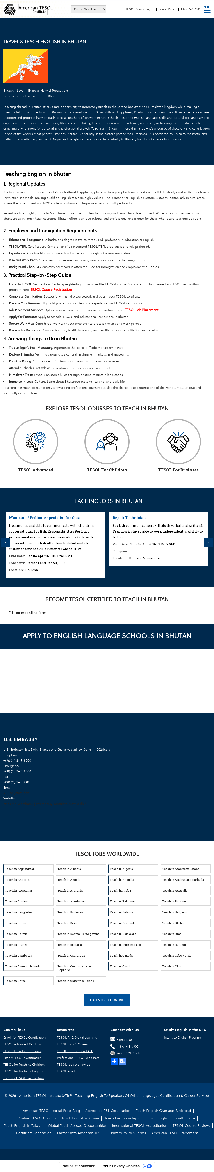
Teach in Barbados (70, 912)
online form (37, 612)
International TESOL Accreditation (139, 1125)
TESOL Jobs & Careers (73, 1044)
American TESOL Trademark (174, 1133)
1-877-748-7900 (190, 9)
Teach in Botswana (123, 934)
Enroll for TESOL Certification (24, 1037)
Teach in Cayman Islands (22, 966)
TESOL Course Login (139, 9)
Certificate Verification (34, 1133)
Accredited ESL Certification (107, 1110)
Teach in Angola (68, 880)
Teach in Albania (69, 869)
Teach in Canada (121, 955)
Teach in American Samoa (180, 869)
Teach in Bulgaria (69, 945)
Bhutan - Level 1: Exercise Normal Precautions (35, 90)
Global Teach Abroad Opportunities (77, 1125)
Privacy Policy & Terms (128, 1133)
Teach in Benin (67, 923)
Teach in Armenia (70, 890)
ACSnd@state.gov (16, 793)
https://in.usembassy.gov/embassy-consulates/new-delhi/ (44, 804)
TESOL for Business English (23, 1071)
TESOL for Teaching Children (24, 1064)
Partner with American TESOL (81, 1133)
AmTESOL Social (129, 1053)
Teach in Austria (16, 901)
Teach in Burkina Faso (125, 945)
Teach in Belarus (121, 912)
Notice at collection (79, 1166)
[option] (55, 545)
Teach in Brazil (172, 934)
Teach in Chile (172, 966)
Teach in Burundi (174, 945)
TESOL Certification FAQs (75, 1051)
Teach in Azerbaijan (71, 901)
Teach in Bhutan (173, 923)
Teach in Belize (16, 923)
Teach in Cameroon (71, 955)
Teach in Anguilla (122, 880)
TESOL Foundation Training (22, 1051)
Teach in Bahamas (122, 901)
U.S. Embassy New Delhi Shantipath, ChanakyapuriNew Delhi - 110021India (56, 749)
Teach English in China (80, 1118)
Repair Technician (129, 517)
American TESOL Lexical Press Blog (51, 1110)
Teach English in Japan (123, 1118)
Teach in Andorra (17, 880)
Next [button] (208, 542)
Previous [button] (5, 542)
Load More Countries (107, 1000)
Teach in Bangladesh (19, 912)
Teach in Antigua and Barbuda (183, 880)
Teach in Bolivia (16, 934)
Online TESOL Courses (37, 1118)
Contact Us (124, 1039)
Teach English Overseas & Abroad (163, 1110)
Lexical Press (167, 9)
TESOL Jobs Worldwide (73, 1064)
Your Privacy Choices (121, 1166)
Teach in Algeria (121, 869)
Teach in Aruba (120, 890)
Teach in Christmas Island (75, 981)
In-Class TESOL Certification (23, 1078)
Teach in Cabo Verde (176, 955)
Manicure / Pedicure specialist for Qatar (45, 517)
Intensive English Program (182, 1037)
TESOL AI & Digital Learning (77, 1037)
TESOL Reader (67, 1071)
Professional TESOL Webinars (78, 1057)
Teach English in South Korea (171, 1118)
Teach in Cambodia (18, 955)
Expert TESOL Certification (22, 1057)
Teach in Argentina (18, 890)
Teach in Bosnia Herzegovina (78, 934)
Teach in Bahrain (174, 901)
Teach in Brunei (16, 945)
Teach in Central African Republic (74, 968)
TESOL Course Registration (51, 289)
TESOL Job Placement (141, 310)
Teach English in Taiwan (23, 1125)
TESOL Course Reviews (191, 1125)
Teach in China (15, 981)
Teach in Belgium (174, 912)
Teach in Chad (120, 966)
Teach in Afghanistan (20, 869)
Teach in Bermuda (122, 923)
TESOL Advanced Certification (24, 1044)
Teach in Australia (174, 890)
